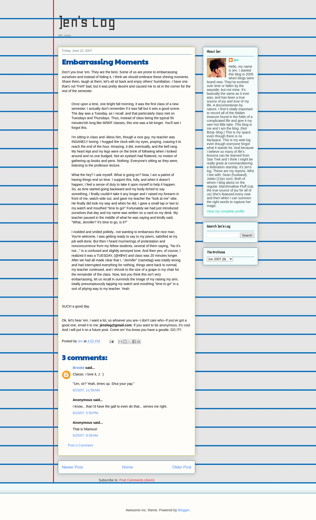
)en (236, 60)
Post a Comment (80, 445)
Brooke (78, 368)
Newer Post (72, 467)
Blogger (183, 510)
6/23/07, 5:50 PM (85, 413)
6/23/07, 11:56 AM (86, 390)
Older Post (181, 467)
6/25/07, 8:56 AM (85, 435)
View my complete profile (225, 211)
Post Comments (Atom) (136, 480)
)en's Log (87, 21)
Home (127, 467)
